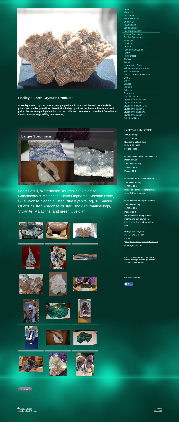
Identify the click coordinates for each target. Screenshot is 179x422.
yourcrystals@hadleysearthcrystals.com (141, 242)
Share (129, 284)
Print (21, 409)
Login (159, 408)
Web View (158, 411)
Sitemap (29, 409)
